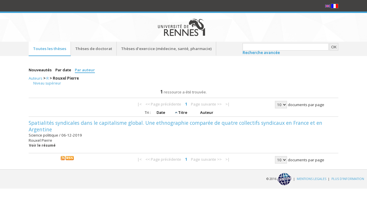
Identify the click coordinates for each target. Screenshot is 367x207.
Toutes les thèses (49, 48)
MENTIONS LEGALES (311, 179)
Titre (183, 112)
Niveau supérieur (47, 83)
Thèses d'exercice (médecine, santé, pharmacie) (166, 48)
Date (161, 112)
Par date (63, 69)
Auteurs (36, 78)
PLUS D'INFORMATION (347, 179)
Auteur (206, 112)
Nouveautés (40, 69)
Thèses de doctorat (93, 48)
